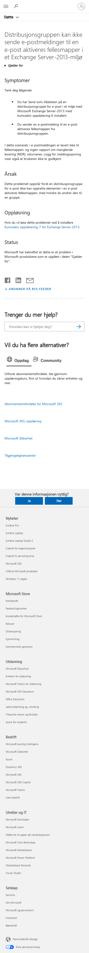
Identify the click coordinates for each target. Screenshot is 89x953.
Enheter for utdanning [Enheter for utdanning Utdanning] (18, 676)
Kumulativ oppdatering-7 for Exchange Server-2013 (42, 227)
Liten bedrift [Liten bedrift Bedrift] (13, 797)
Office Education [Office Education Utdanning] (15, 699)
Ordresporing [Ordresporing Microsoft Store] (13, 631)
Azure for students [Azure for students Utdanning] (16, 722)
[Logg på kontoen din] (81, 6)
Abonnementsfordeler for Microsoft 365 (33, 404)
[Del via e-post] (28, 279)
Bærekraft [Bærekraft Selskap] (11, 925)
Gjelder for (15, 65)
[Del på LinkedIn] (16, 279)
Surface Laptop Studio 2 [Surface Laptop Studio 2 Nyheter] (19, 540)
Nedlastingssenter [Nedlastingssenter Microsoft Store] (16, 608)
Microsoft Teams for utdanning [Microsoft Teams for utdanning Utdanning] (23, 684)
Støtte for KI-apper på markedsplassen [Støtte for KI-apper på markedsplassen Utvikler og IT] (28, 835)
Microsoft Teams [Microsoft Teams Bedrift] (15, 790)
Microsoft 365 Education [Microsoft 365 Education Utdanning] (20, 691)
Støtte (9, 17)
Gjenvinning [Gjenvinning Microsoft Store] (12, 639)
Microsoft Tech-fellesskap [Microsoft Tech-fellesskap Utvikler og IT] (20, 842)
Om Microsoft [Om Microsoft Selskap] (13, 902)
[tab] (19, 360)
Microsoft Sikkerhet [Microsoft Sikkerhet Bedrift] (17, 751)
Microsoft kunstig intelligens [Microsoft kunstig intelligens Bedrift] (22, 744)
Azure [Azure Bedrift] (9, 759)
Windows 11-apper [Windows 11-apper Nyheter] (16, 579)
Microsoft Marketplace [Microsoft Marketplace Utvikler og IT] (19, 850)
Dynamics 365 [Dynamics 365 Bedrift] (14, 767)
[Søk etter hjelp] (17, 6)
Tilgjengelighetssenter (20, 455)
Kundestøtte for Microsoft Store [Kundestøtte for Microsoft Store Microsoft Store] (24, 616)
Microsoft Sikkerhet (19, 438)
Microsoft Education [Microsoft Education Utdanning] (17, 668)
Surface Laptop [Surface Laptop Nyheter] (14, 533)
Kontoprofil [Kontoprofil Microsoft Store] (12, 601)
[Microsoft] (44, 3)
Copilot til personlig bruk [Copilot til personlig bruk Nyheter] (20, 556)
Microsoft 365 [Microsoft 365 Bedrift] (14, 774)
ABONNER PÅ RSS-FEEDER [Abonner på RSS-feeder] (30, 289)
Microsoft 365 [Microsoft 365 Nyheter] (14, 563)
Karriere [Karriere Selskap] (10, 895)
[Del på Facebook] (8, 279)
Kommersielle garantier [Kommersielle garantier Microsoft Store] (19, 646)
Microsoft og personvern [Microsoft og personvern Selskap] (20, 910)
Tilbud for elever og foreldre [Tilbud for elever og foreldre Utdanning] (22, 714)
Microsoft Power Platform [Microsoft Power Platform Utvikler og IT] (20, 857)
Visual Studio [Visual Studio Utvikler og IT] (13, 873)
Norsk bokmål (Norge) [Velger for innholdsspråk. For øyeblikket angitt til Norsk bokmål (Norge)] (25, 939)
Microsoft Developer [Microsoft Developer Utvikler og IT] (17, 819)
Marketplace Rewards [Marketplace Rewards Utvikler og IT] (18, 865)
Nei (58, 500)
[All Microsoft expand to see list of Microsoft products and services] (6, 6)
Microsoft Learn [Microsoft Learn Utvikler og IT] (15, 827)
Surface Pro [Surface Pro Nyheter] (12, 525)
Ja (29, 500)
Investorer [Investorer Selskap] (11, 918)
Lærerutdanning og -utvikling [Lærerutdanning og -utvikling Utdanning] (22, 707)
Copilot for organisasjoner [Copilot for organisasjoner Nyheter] (21, 548)
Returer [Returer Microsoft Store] (10, 623)
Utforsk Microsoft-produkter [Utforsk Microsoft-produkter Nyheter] (22, 571)
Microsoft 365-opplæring (23, 421)
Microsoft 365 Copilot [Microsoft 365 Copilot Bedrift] (18, 782)
